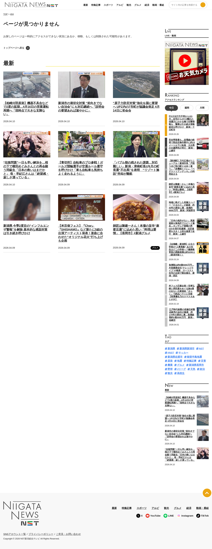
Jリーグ (181, 369)
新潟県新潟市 (187, 348)
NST (201, 348)
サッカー (183, 352)
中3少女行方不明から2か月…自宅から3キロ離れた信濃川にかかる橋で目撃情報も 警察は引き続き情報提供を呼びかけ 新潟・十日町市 (182, 123)
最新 (85, 5)
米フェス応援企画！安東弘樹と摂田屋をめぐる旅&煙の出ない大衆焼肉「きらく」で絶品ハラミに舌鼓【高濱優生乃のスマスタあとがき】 (182, 292)
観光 (129, 5)
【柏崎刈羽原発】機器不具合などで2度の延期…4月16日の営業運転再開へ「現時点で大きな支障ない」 (180, 401)
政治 (202, 369)
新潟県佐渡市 (175, 356)
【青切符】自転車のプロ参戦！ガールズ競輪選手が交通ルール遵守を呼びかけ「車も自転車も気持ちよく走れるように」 (80, 168)
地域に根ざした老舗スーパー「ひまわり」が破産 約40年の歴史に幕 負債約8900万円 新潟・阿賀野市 (182, 206)
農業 (170, 364)
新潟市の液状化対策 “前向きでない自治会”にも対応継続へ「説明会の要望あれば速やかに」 (81, 106)
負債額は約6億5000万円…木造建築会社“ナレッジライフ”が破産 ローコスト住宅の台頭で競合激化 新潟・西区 (182, 270)
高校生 (181, 373)
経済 (147, 5)
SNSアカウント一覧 (14, 534)
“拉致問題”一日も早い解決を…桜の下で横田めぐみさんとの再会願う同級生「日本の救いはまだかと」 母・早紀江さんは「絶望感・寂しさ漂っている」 (26, 170)
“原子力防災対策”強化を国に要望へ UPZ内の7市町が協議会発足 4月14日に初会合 (136, 106)
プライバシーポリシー (40, 534)
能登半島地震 (194, 356)
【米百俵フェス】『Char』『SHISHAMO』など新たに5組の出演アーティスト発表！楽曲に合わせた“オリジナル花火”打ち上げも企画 (80, 233)
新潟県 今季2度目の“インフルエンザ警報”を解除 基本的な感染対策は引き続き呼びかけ (26, 229)
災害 (203, 360)
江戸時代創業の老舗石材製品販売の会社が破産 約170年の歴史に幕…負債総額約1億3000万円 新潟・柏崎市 (182, 314)
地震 (179, 360)
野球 (170, 369)
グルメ (137, 5)
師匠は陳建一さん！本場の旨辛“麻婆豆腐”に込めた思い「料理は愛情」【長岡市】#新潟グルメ (136, 229)
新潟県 (171, 348)
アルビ (119, 5)
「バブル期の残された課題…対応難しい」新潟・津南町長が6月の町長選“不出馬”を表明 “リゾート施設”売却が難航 (136, 168)
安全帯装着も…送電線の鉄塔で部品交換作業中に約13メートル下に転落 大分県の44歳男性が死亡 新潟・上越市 (182, 145)
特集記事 (96, 5)
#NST (171, 352)
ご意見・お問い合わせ (68, 534)
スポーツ (108, 5)
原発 (170, 360)
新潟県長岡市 (196, 364)
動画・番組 (158, 5)
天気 (192, 369)
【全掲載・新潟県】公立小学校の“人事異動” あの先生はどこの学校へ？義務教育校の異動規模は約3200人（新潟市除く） (182, 249)
